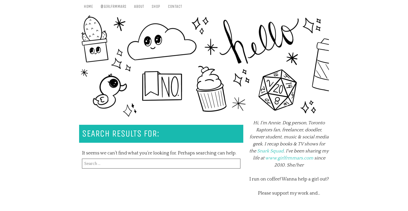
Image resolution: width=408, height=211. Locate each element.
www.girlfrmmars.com (289, 158)
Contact (175, 6)
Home (88, 6)
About (139, 6)
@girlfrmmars (113, 6)
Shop (156, 6)
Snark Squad (270, 151)
